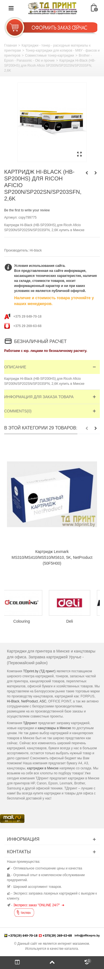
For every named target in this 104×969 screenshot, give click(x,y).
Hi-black (36, 250)
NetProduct (29, 701)
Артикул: (10, 217)
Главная (10, 45)
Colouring (28, 621)
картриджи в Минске (43, 768)
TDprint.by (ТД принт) (39, 671)
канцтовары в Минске (54, 728)
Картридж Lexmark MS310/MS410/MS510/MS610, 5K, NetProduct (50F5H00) (52, 557)
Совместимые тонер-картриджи (49, 55)
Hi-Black (13, 701)
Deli (76, 621)
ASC (42, 701)
